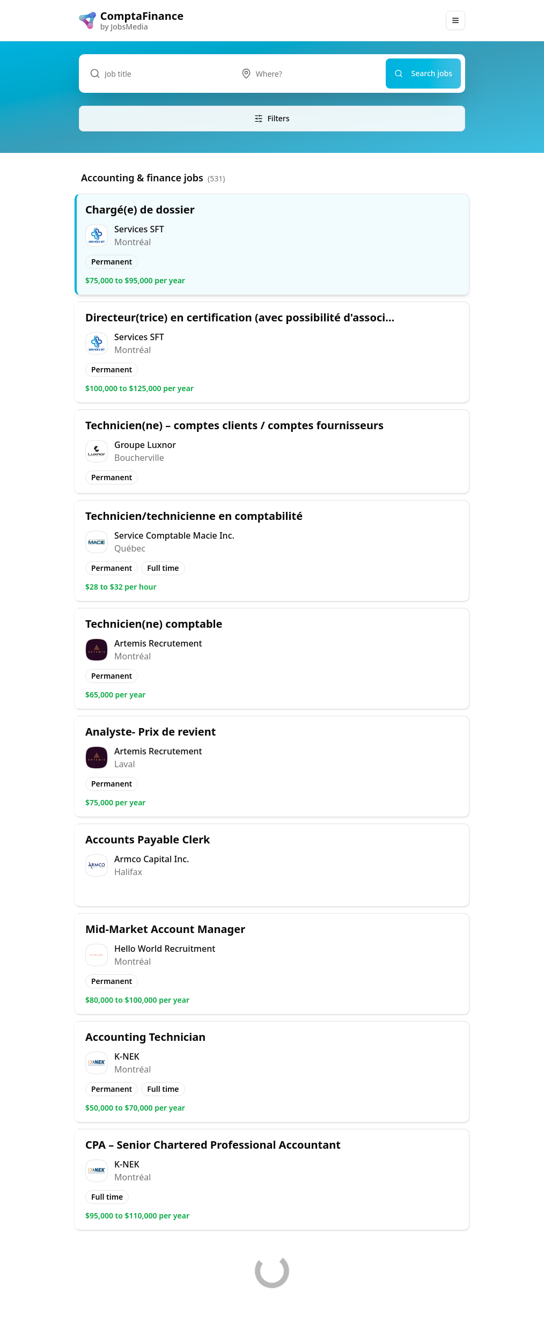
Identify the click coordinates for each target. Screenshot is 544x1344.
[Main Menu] (455, 20)
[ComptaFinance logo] (131, 20)
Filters (271, 118)
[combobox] (307, 73)
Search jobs (423, 73)
